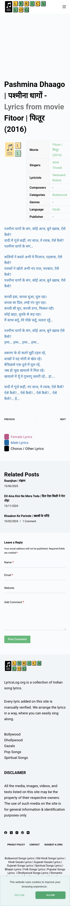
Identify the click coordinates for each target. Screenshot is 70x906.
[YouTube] (28, 832)
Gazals (9, 746)
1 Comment (29, 521)
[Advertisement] (35, 43)
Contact (34, 844)
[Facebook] (5, 832)
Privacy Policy (16, 844)
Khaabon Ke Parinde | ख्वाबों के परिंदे (26, 516)
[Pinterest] (22, 832)
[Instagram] (16, 832)
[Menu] (64, 6)
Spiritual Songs (16, 757)
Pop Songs (12, 752)
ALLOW (50, 895)
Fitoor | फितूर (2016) (57, 150)
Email (8, 575)
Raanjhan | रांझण (15, 481)
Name (9, 562)
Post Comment (17, 639)
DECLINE (20, 895)
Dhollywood (13, 740)
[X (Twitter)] (11, 832)
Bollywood (59, 195)
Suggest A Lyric (53, 844)
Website (9, 588)
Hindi (56, 209)
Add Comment (14, 602)
